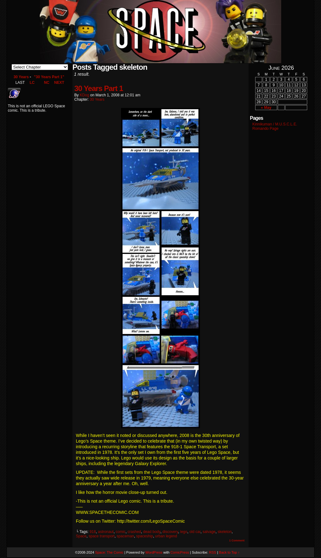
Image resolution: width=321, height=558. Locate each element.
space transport (102, 536)
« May (266, 107)
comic (120, 532)
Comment (237, 540)
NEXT (59, 82)
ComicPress (180, 552)
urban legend (166, 536)
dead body (151, 532)
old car (194, 532)
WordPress (153, 552)
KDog (84, 95)
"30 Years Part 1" (49, 77)
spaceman (125, 536)
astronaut (105, 532)
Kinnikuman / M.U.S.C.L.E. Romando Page (274, 126)
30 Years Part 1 (98, 88)
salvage (209, 532)
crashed (134, 532)
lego (183, 532)
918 (93, 532)
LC (31, 82)
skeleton (225, 532)
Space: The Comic (109, 552)
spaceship (144, 536)
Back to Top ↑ (229, 552)
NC (46, 82)
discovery (170, 532)
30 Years (21, 77)
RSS (212, 552)
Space (81, 536)
